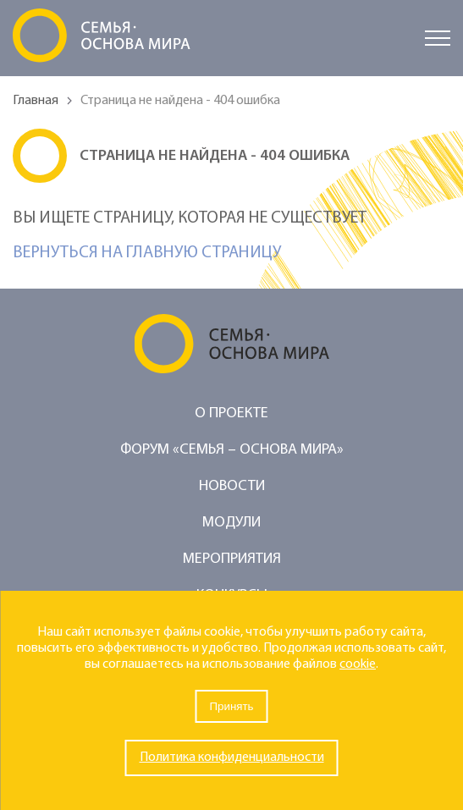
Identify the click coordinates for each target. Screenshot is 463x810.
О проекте (231, 413)
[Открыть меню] (437, 38)
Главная (35, 100)
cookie (357, 664)
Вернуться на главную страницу (147, 253)
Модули (231, 523)
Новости (232, 486)
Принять (231, 706)
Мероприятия (232, 559)
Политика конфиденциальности (232, 757)
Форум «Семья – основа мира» (232, 450)
